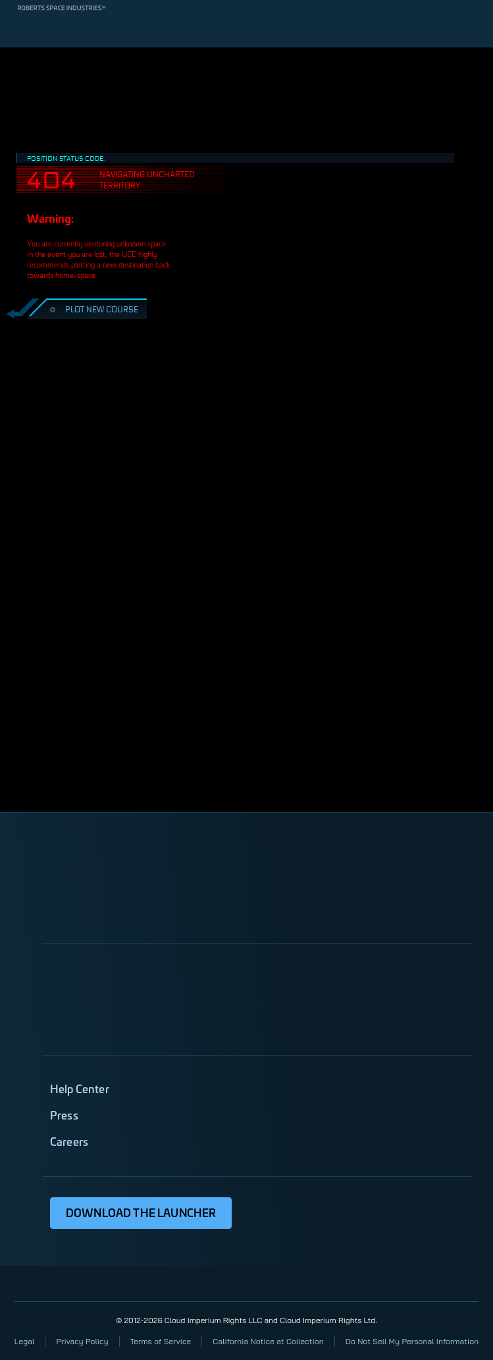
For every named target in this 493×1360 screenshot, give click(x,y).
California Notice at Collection (268, 1341)
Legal (24, 1341)
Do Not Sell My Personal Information (412, 1341)
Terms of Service (161, 1341)
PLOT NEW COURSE (92, 308)
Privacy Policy (82, 1341)
